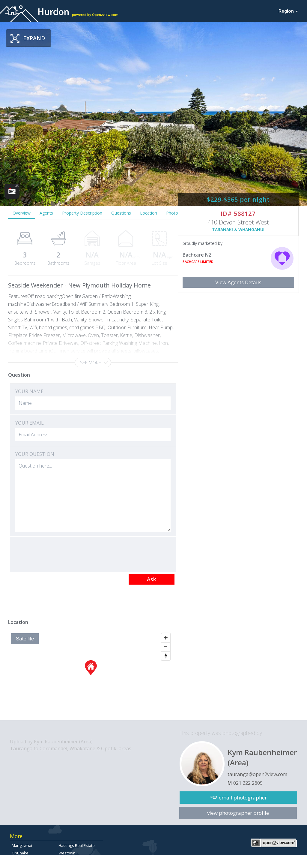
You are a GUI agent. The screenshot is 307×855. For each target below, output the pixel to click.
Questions (121, 213)
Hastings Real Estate (76, 845)
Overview (22, 213)
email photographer (243, 797)
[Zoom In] (165, 637)
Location (148, 213)
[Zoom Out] (165, 646)
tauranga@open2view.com (257, 774)
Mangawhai (22, 845)
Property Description (82, 213)
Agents (46, 213)
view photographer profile (238, 812)
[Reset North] (165, 655)
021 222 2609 (248, 783)
